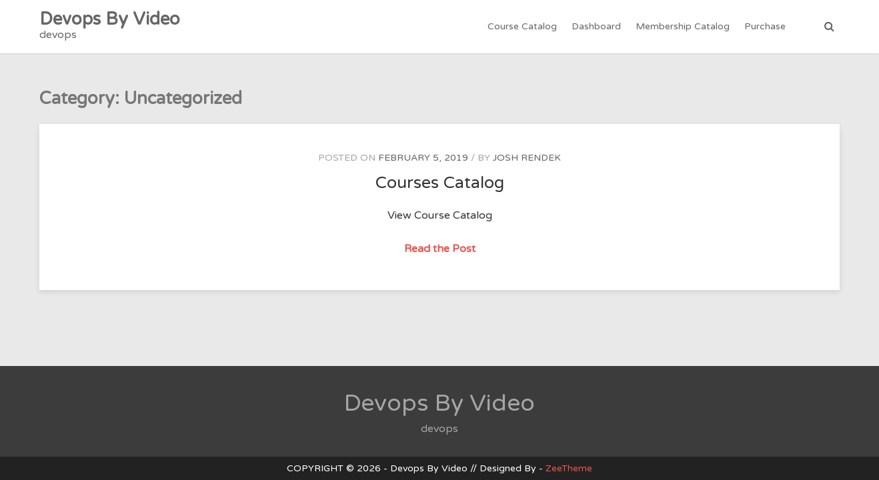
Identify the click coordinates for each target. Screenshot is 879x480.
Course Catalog (522, 26)
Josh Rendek (527, 157)
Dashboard (596, 26)
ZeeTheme (569, 468)
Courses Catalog (439, 183)
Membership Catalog (683, 26)
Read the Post (441, 249)
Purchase (765, 26)
